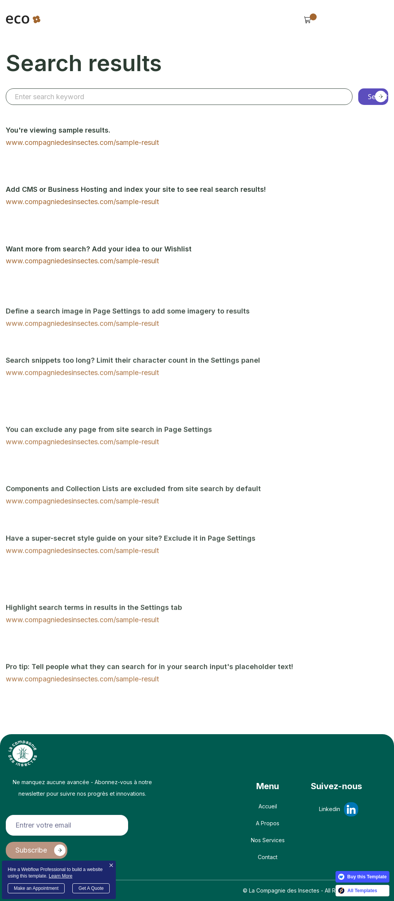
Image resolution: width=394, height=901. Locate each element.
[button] (65, 23)
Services (192, 23)
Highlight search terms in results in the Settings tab (94, 636)
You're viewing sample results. (58, 130)
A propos (267, 823)
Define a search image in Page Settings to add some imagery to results (128, 339)
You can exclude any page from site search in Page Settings (109, 458)
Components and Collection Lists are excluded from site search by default (133, 517)
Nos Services (268, 840)
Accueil (268, 806)
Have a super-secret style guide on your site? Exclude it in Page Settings (130, 566)
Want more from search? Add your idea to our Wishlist (99, 249)
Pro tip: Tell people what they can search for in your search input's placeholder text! (149, 695)
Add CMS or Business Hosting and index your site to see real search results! (136, 190)
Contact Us (351, 19)
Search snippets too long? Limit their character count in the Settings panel (133, 389)
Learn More (60, 876)
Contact (267, 857)
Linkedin (329, 809)
